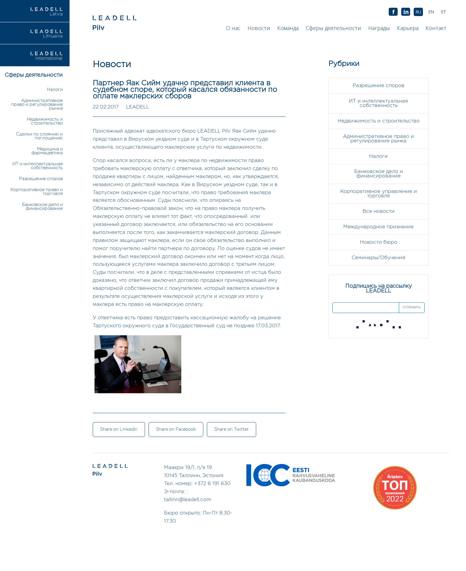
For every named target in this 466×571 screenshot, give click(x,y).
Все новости (379, 212)
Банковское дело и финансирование (42, 206)
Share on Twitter (232, 430)
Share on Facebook (176, 430)
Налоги (55, 90)
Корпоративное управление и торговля (378, 194)
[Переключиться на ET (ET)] (443, 12)
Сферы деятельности (333, 28)
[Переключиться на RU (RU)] (418, 12)
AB (405, 12)
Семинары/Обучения (378, 258)
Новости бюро (378, 242)
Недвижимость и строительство (45, 121)
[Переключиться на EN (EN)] (431, 12)
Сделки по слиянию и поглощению (39, 136)
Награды (379, 28)
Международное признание (378, 227)
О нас (233, 28)
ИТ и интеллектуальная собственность (37, 166)
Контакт (436, 28)
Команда (288, 28)
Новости (259, 28)
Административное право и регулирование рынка (37, 104)
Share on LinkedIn (119, 430)
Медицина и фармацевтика (47, 151)
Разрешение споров (41, 179)
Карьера (407, 28)
